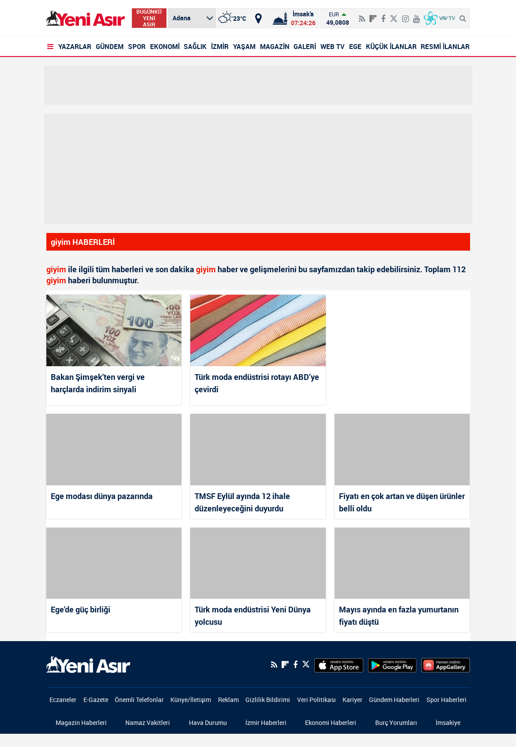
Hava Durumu (208, 722)
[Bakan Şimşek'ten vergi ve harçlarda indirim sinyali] (114, 330)
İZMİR (220, 46)
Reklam (228, 699)
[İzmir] (233, 18)
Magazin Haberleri (81, 722)
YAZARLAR (74, 46)
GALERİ (305, 46)
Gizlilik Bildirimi (267, 699)
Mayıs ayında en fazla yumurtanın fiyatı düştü (399, 615)
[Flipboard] (373, 15)
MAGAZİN (275, 46)
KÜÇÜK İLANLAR (391, 46)
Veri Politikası (316, 699)
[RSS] (362, 15)
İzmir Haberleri (265, 722)
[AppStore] (338, 664)
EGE (355, 46)
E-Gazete (95, 699)
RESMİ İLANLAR (445, 46)
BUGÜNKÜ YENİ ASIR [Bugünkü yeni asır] (149, 18)
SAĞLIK (195, 46)
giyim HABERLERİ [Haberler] (83, 241)
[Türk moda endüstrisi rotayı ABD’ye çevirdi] (258, 330)
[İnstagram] (405, 15)
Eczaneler (62, 699)
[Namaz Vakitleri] (293, 18)
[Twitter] (394, 15)
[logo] (88, 663)
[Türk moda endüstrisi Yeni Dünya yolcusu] (258, 563)
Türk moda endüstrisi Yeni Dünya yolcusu (253, 615)
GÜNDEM (110, 46)
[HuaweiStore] (445, 664)
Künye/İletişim (190, 699)
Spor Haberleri (446, 699)
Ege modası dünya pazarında (102, 496)
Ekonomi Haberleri (330, 722)
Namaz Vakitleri (147, 722)
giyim (56, 269)
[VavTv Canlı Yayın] (439, 18)
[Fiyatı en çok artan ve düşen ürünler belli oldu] (402, 449)
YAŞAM (244, 46)
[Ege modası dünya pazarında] (114, 449)
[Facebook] (383, 15)
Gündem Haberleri (394, 699)
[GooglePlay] (392, 664)
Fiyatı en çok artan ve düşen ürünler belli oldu (402, 502)
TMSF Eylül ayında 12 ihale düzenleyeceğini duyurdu (242, 502)
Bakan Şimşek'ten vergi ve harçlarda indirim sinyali (98, 383)
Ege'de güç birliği (80, 609)
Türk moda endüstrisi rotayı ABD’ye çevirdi (257, 383)
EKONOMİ (165, 46)
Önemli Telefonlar (139, 699)
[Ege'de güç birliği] (114, 563)
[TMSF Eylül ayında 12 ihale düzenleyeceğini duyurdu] (258, 449)
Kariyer (352, 699)
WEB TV (332, 46)
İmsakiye (448, 722)
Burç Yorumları (396, 722)
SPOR (137, 46)
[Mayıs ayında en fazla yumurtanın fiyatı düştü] (402, 563)
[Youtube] (416, 15)
